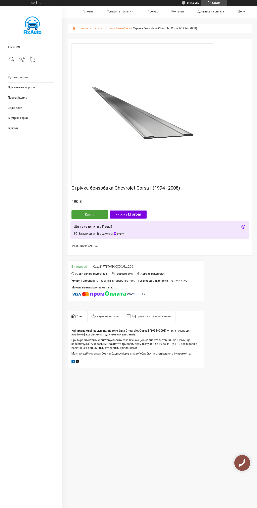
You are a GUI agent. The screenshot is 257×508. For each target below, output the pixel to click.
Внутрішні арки (18, 118)
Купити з (128, 214)
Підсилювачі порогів (21, 87)
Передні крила (17, 97)
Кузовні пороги (18, 77)
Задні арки (15, 107)
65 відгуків (193, 2)
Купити (90, 214)
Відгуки (13, 128)
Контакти (177, 11)
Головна (88, 11)
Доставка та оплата (210, 11)
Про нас (153, 11)
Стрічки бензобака (117, 28)
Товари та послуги (119, 11)
